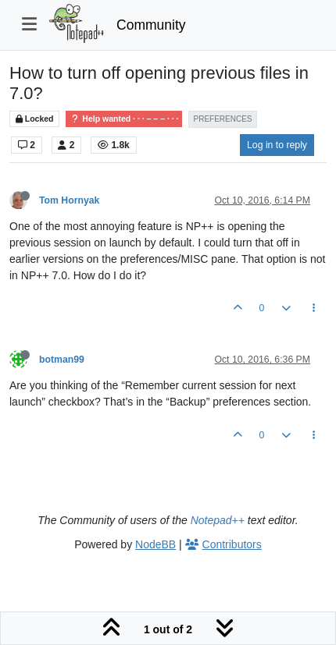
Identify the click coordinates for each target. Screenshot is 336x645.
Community (151, 25)
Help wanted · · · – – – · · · (124, 119)
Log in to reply (277, 145)
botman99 (61, 359)
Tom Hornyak (69, 200)
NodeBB (155, 544)
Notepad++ (218, 520)
